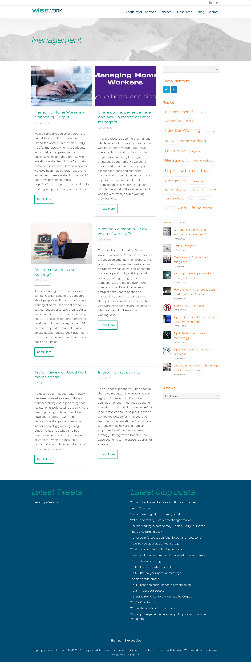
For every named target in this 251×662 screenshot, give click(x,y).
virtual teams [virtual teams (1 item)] (203, 199)
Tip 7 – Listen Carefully (145, 561)
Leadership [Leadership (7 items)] (175, 150)
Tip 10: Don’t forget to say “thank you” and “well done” (166, 537)
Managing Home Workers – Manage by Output (59, 114)
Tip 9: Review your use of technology (154, 543)
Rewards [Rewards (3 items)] (197, 181)
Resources (184, 12)
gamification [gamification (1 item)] (210, 131)
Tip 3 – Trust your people (147, 590)
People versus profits (144, 579)
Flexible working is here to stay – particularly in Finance (167, 526)
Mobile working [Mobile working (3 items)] (203, 160)
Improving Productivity (119, 372)
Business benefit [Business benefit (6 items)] (180, 111)
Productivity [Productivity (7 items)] (176, 180)
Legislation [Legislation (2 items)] (197, 151)
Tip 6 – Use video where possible (152, 567)
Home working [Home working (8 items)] (192, 140)
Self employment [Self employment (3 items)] (176, 189)
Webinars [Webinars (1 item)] (169, 209)
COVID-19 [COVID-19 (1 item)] (189, 121)
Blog (201, 12)
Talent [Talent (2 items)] (212, 189)
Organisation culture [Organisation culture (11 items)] (187, 170)
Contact (212, 12)
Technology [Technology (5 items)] (174, 198)
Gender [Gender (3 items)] (169, 141)
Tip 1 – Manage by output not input (154, 608)
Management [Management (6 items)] (176, 160)
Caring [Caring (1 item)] (203, 112)
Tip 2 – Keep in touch (144, 602)
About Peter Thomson (140, 12)
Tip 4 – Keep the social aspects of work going (160, 584)
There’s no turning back (189, 305)
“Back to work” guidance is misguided (155, 514)
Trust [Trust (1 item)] (191, 199)
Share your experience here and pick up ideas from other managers (125, 117)
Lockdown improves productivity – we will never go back (167, 555)
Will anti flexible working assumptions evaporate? (163, 502)
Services (165, 12)
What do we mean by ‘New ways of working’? (122, 231)
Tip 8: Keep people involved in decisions (156, 549)
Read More (44, 199)
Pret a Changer (184, 246)
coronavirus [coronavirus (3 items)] (173, 120)
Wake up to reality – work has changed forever (161, 520)
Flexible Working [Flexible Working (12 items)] (182, 130)
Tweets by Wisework (44, 502)
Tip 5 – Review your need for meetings (155, 573)
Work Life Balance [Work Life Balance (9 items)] (195, 207)
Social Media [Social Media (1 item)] (198, 190)
